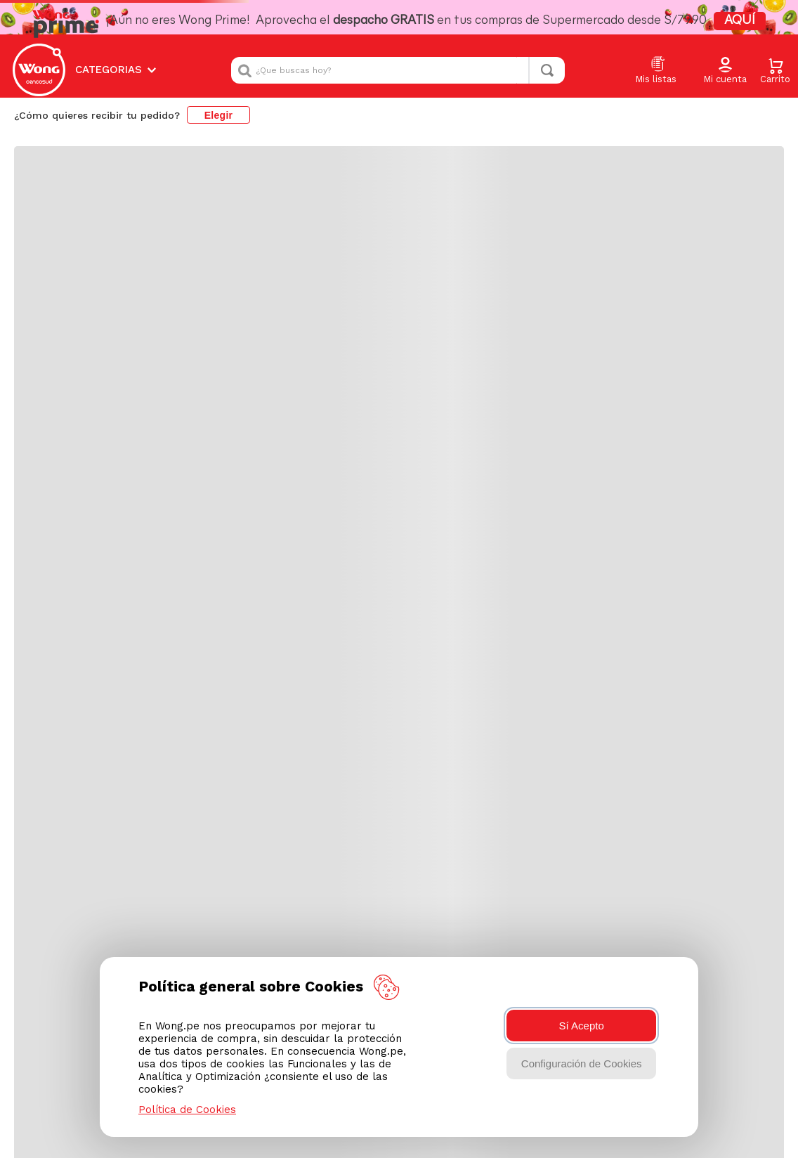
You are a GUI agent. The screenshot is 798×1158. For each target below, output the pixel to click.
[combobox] (398, 70)
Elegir (218, 115)
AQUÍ (739, 20)
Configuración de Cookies (581, 1063)
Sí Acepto (581, 1026)
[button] (725, 71)
